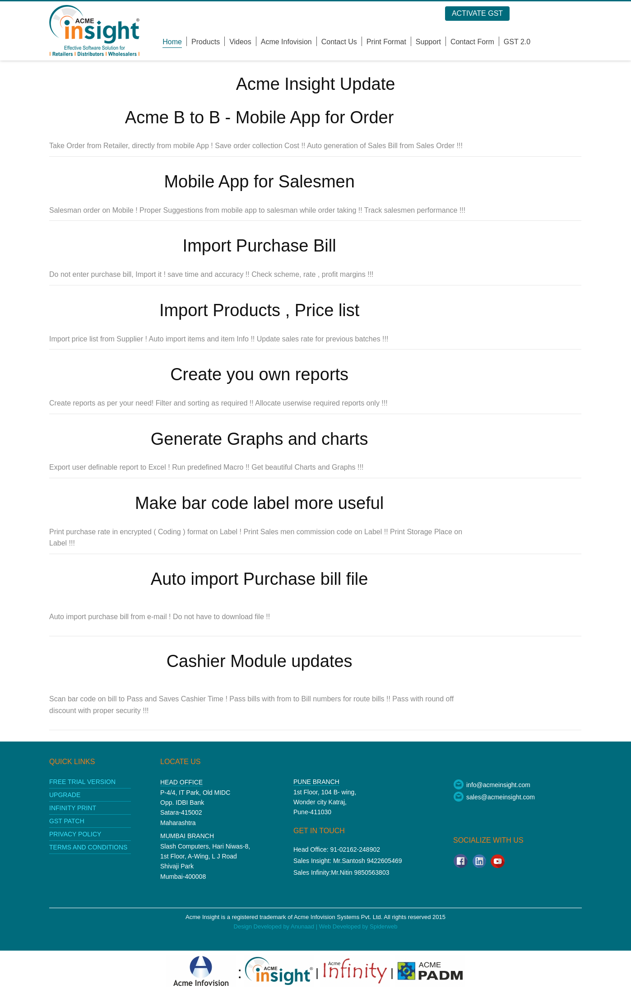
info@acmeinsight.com (491, 784)
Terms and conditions (88, 847)
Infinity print (72, 808)
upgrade (64, 794)
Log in (557, 14)
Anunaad (303, 926)
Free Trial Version (82, 781)
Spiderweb (383, 926)
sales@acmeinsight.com (494, 797)
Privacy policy (75, 834)
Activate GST (500, 13)
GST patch (66, 821)
